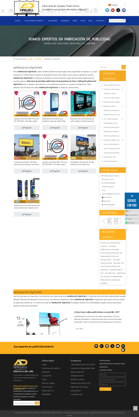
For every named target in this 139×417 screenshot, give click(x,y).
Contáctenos (47, 387)
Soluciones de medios (51, 368)
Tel (129, 211)
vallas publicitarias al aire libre (83, 364)
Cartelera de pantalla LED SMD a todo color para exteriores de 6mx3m (26, 163)
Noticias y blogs (48, 383)
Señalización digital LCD (80, 383)
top (135, 408)
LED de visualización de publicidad (113, 148)
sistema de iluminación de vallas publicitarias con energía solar (111, 256)
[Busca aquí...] (110, 67)
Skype (130, 219)
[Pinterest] (123, 350)
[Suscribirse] (37, 403)
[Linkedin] (107, 346)
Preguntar (26, 128)
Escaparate (46, 375)
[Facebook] (96, 346)
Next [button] (121, 221)
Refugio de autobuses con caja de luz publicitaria (113, 110)
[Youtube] (118, 346)
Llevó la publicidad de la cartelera (113, 144)
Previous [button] (104, 221)
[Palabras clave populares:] (124, 20)
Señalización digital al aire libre (113, 131)
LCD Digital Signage (111, 119)
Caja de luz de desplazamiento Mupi (113, 89)
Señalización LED (110, 157)
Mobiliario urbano (110, 106)
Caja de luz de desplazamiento (113, 98)
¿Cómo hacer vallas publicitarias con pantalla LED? (97, 312)
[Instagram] (123, 346)
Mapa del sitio (48, 390)
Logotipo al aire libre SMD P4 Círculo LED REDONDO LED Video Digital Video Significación (26, 120)
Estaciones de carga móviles (113, 127)
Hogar (44, 364)
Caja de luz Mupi (110, 93)
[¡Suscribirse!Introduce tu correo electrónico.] (23, 403)
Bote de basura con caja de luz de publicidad (113, 114)
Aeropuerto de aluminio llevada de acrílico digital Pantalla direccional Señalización (82, 120)
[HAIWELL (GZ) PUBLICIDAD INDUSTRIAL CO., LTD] (20, 364)
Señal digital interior (111, 123)
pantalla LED (119, 263)
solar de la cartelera (110, 161)
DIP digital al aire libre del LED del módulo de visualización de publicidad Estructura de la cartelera (83, 163)
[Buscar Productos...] (115, 20)
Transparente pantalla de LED (113, 153)
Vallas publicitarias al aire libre (113, 85)
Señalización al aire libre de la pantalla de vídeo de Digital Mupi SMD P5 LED (54, 120)
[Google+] (102, 346)
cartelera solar (76, 394)
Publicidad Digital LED (111, 140)
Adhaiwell (46, 372)
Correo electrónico (133, 215)
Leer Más (79, 329)
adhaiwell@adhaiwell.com (111, 194)
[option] (109, 221)
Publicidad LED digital (79, 387)
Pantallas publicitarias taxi (113, 136)
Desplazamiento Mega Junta (113, 102)
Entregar (106, 389)
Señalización (76, 390)
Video (44, 379)
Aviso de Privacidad (107, 413)
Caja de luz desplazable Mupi (83, 368)
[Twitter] (112, 346)
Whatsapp (131, 223)
